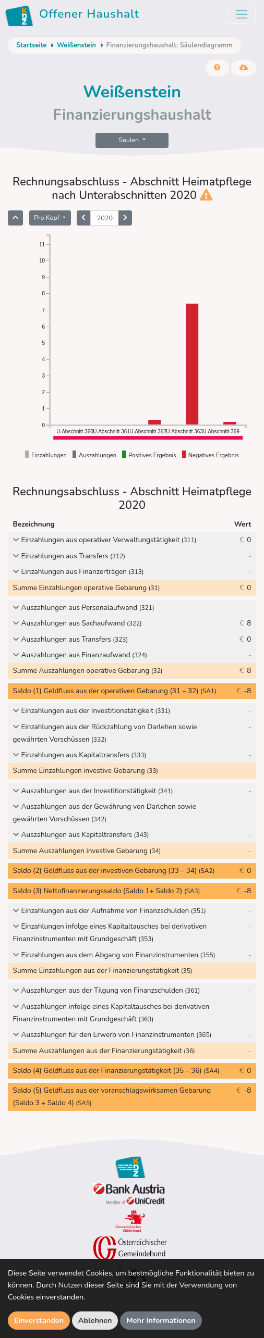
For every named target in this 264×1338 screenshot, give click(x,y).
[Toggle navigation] (242, 14)
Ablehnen (95, 1320)
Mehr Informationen (161, 1320)
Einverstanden (39, 1320)
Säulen (129, 139)
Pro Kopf (47, 217)
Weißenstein (76, 45)
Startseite (31, 45)
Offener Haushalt (73, 15)
